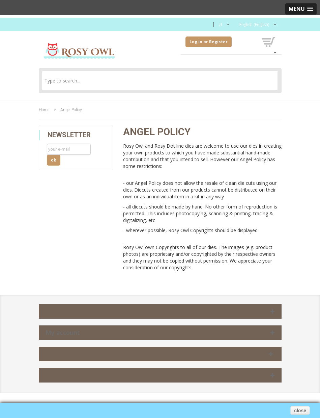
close (300, 410)
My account (63, 332)
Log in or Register (209, 42)
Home (44, 109)
